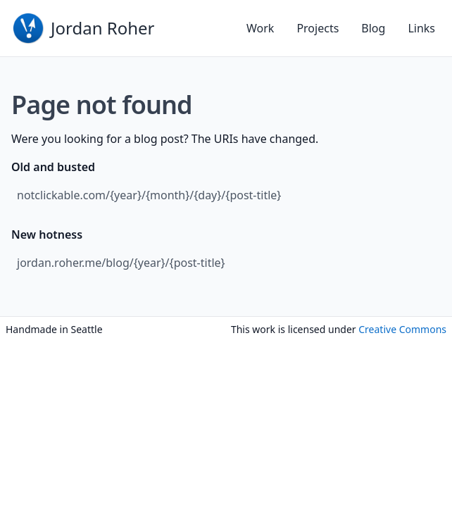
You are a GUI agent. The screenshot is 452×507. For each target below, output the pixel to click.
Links (421, 28)
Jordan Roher (103, 27)
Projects (317, 28)
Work (260, 28)
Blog (373, 28)
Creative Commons (402, 329)
